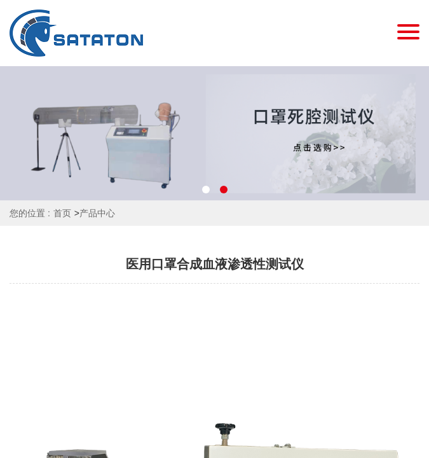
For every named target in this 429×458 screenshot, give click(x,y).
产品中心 (97, 213)
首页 (62, 213)
